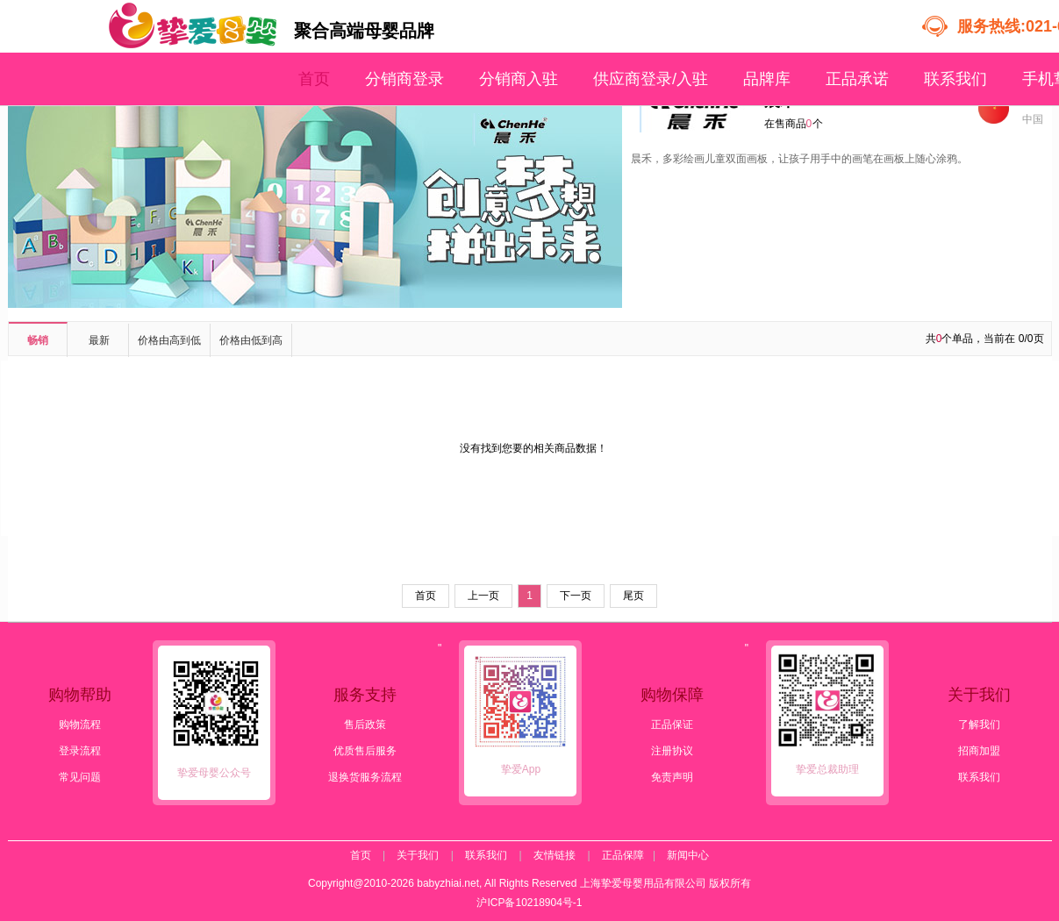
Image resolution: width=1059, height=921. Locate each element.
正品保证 (672, 724)
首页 (314, 79)
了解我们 (979, 724)
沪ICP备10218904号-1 (529, 902)
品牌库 (767, 79)
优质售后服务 (365, 751)
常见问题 (80, 777)
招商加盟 (979, 751)
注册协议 (672, 751)
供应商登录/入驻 (650, 79)
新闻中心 (688, 855)
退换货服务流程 (365, 777)
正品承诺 (857, 79)
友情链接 (554, 855)
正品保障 (623, 855)
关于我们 (418, 855)
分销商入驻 (518, 79)
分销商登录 (404, 79)
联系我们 (955, 79)
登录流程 (80, 751)
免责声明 (672, 777)
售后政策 (365, 724)
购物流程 (80, 724)
